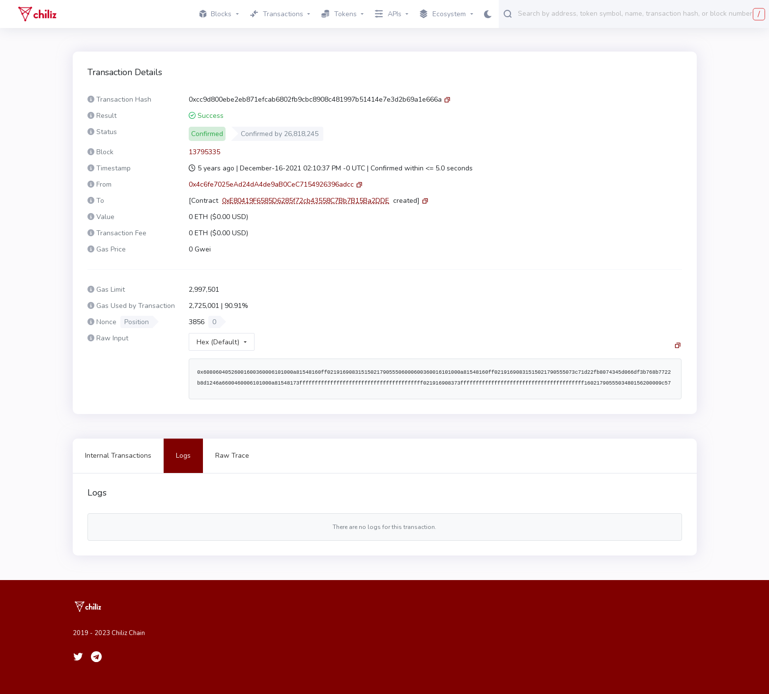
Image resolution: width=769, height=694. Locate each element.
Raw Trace (232, 455)
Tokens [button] (339, 14)
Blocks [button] (215, 14)
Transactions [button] (276, 14)
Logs (183, 455)
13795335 (204, 152)
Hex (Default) (218, 342)
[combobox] (641, 13)
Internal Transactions (118, 455)
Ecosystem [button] (443, 14)
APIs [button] (388, 14)
